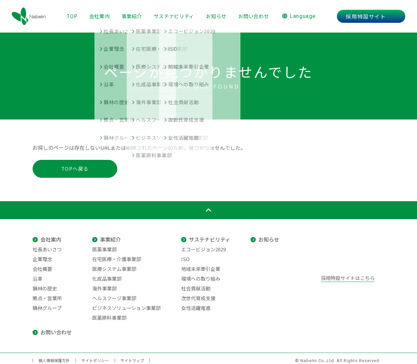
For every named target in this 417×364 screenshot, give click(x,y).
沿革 (37, 274)
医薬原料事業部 (109, 313)
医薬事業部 (104, 245)
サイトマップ (132, 356)
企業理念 (42, 255)
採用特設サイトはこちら (348, 274)
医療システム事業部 (114, 264)
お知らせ (218, 14)
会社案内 (98, 14)
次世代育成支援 (198, 294)
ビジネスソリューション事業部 (126, 304)
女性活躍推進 (195, 304)
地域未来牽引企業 (200, 264)
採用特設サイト (370, 14)
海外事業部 (104, 284)
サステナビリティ (174, 14)
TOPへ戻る (75, 164)
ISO (185, 255)
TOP (69, 14)
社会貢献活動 (195, 284)
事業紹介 (131, 14)
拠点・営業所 (47, 294)
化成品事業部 (107, 274)
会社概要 (42, 264)
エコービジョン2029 (203, 245)
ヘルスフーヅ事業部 (114, 294)
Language (303, 14)
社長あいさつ (47, 245)
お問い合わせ (256, 14)
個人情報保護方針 (54, 356)
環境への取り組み (200, 274)
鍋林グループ (47, 304)
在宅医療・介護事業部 (116, 255)
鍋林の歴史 (45, 284)
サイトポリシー (95, 356)
